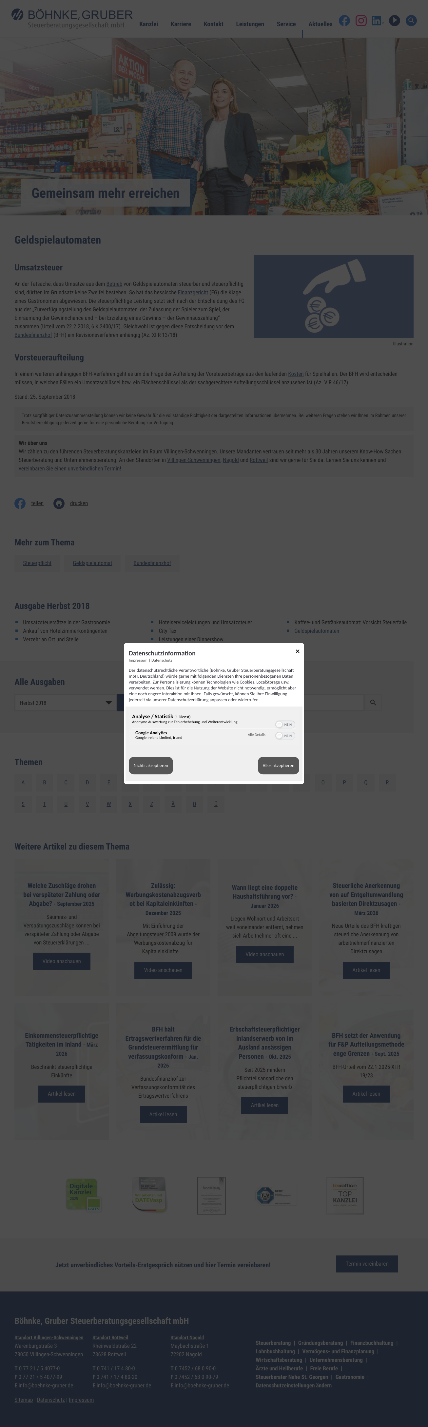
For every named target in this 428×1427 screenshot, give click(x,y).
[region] (214, 728)
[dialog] (214, 713)
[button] (279, 724)
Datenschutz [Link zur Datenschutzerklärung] (161, 660)
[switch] (285, 724)
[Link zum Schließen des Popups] (300, 652)
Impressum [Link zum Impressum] (138, 660)
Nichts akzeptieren (151, 765)
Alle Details (256, 735)
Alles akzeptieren (278, 765)
